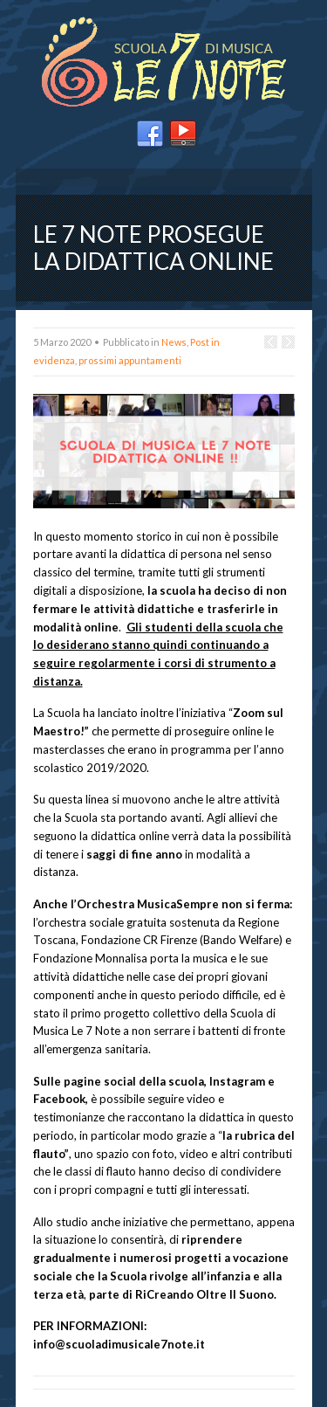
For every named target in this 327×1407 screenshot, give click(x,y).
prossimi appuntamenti (129, 360)
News (174, 342)
